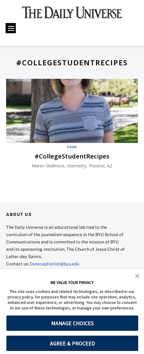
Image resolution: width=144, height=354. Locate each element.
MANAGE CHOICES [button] (72, 323)
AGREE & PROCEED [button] (72, 343)
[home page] (72, 15)
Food (71, 147)
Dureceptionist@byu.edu (54, 263)
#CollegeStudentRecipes (72, 156)
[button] (137, 275)
